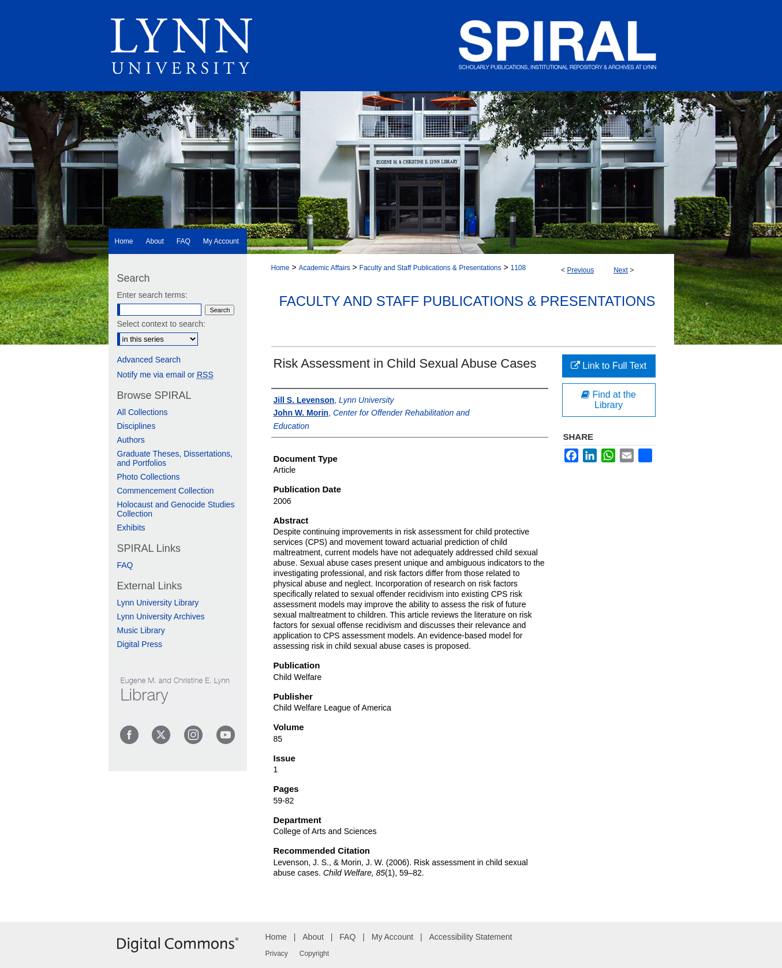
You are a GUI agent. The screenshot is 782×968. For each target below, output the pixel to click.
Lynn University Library (158, 602)
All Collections (142, 412)
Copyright (314, 954)
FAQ (125, 565)
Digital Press (140, 644)
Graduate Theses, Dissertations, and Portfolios (175, 458)
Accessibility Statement (470, 936)
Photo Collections (148, 476)
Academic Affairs (324, 268)
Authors (131, 439)
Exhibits (131, 527)
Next (620, 270)
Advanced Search (149, 359)
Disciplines (136, 426)
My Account (392, 936)
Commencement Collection (165, 490)
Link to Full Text (608, 366)
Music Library (141, 630)
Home (280, 268)
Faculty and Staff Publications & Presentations (431, 268)
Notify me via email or (165, 374)
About (313, 936)
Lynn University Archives (161, 616)
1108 (518, 268)
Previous (580, 270)
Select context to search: (161, 323)
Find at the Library (608, 400)
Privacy (276, 954)
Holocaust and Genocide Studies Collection (176, 509)
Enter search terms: (152, 295)
